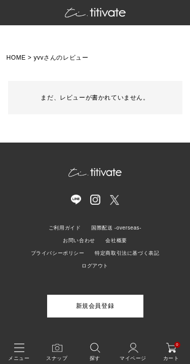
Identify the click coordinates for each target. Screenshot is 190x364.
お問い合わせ (79, 240)
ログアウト (95, 265)
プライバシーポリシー (58, 253)
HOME (16, 57)
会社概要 (116, 240)
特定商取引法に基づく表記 (127, 253)
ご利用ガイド (65, 228)
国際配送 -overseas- (116, 228)
